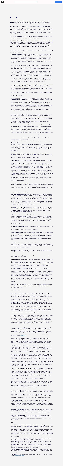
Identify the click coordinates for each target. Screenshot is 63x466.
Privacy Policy (27, 28)
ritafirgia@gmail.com (19, 455)
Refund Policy (23, 335)
